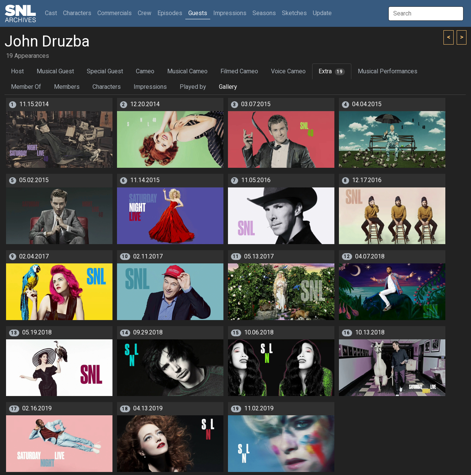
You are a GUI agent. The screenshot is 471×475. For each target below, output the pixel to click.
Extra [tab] (332, 71)
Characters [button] (77, 13)
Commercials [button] (114, 13)
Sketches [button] (294, 13)
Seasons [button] (264, 13)
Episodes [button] (169, 13)
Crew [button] (144, 13)
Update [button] (322, 13)
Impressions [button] (229, 13)
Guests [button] (197, 13)
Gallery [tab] (228, 86)
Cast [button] (52, 13)
